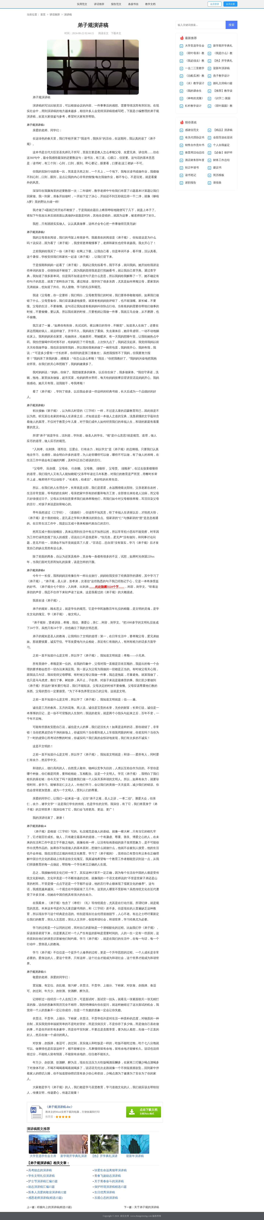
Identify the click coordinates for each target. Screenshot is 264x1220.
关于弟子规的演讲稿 (146, 1207)
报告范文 (116, 4)
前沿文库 (124, 1216)
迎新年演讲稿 (221, 68)
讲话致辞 (99, 4)
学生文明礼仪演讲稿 (41, 1175)
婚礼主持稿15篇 (222, 83)
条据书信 (133, 4)
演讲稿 (68, 14)
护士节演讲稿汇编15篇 (43, 1181)
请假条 (217, 182)
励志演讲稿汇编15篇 (41, 1186)
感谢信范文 (192, 130)
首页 (43, 14)
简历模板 (218, 175)
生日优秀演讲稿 (104, 1192)
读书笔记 (190, 175)
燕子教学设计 (221, 75)
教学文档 (150, 4)
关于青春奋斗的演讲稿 (109, 1181)
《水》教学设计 (194, 83)
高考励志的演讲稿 (40, 1170)
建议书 (217, 167)
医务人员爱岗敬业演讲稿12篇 (47, 1192)
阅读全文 (103, 33)
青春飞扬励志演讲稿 (107, 1175)
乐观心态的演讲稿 (106, 1197)
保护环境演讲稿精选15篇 (110, 1186)
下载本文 (116, 33)
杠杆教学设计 (193, 105)
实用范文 (82, 4)
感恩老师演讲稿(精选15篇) (45, 1197)
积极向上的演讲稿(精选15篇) (54, 1207)
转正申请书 (192, 167)
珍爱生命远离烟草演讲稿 (110, 1170)
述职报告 (190, 182)
